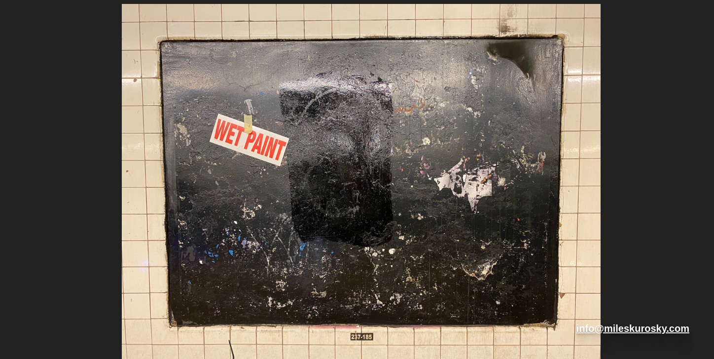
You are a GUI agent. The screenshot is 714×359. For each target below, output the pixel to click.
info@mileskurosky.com (632, 328)
